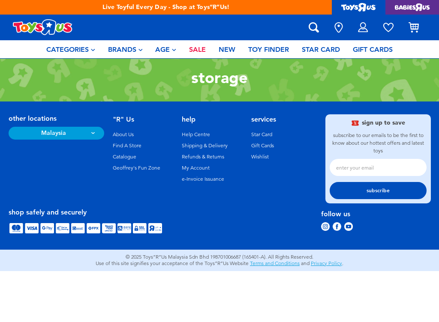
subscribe (378, 191)
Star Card (261, 134)
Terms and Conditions (275, 263)
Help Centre (196, 134)
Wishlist (260, 157)
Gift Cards (262, 146)
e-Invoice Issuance (203, 179)
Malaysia (53, 133)
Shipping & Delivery (205, 146)
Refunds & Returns (203, 157)
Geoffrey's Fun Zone (136, 168)
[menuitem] (71, 49)
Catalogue (124, 157)
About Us (123, 134)
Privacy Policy (326, 263)
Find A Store (127, 146)
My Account (196, 168)
